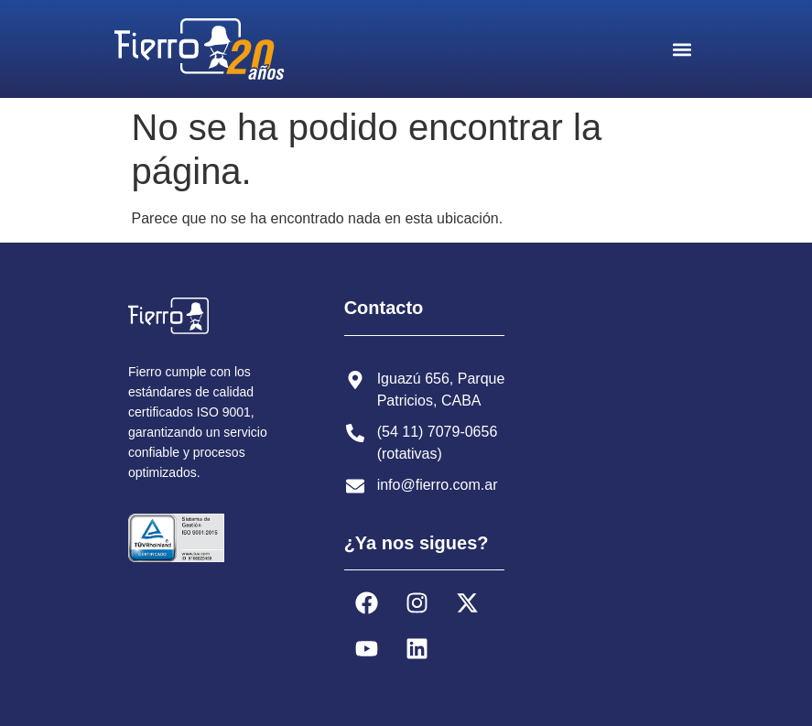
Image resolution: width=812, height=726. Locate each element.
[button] (682, 49)
